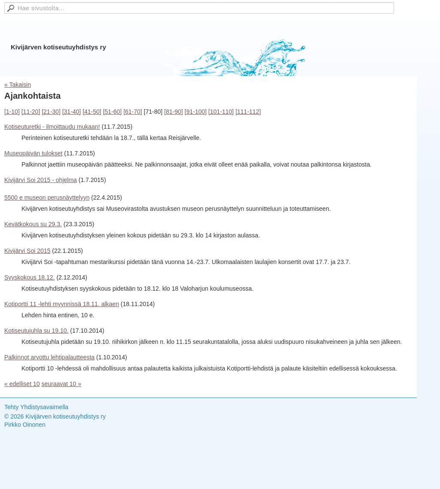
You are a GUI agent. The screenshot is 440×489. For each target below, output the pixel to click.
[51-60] (112, 111)
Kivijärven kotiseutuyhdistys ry (58, 47)
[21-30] (51, 111)
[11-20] (30, 111)
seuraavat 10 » (61, 383)
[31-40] (71, 111)
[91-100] (196, 111)
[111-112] (248, 111)
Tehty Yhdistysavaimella (36, 407)
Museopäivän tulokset (33, 153)
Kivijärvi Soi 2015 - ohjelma (40, 179)
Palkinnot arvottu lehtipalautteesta (49, 357)
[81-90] (173, 111)
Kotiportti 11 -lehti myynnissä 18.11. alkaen (61, 304)
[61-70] (132, 111)
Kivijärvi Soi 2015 (27, 250)
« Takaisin (17, 84)
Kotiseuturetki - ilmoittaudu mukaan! (52, 126)
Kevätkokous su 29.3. (33, 224)
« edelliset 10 (22, 383)
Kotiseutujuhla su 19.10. (36, 330)
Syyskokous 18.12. (29, 277)
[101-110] (221, 111)
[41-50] (91, 111)
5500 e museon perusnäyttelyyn (46, 197)
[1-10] (12, 111)
